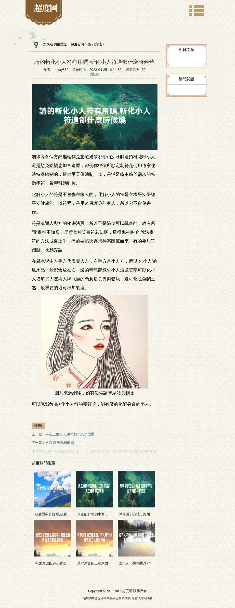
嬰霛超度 (115, 598)
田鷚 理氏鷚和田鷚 (59, 443)
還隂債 (126, 598)
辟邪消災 (137, 598)
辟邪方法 (95, 44)
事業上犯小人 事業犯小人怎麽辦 (69, 434)
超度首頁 (77, 44)
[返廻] (94, 74)
